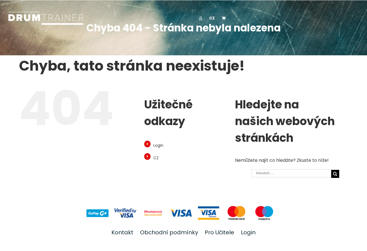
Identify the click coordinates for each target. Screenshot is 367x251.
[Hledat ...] (291, 173)
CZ (156, 158)
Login (158, 145)
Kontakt (122, 232)
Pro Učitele (219, 232)
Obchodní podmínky (169, 232)
